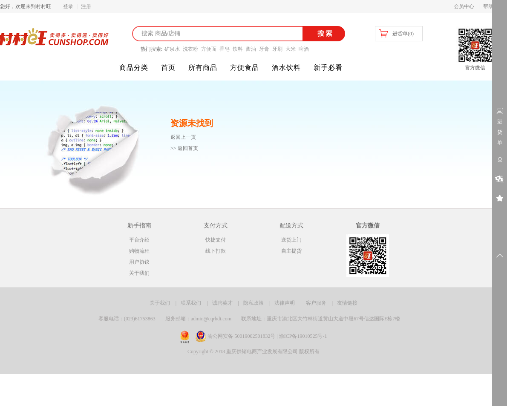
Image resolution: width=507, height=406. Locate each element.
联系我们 (191, 303)
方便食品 (244, 67)
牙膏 (264, 49)
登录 (68, 6)
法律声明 (284, 303)
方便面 (208, 49)
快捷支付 (215, 240)
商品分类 (133, 67)
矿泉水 (172, 49)
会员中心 (464, 6)
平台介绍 (139, 240)
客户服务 (316, 303)
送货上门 (291, 240)
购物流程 (139, 251)
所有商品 (202, 67)
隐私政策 (253, 303)
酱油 (251, 49)
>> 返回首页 (184, 148)
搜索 (324, 33)
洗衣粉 (190, 49)
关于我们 (139, 273)
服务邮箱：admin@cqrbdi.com (198, 319)
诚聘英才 (222, 303)
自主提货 (291, 251)
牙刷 (277, 49)
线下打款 (215, 251)
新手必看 (328, 67)
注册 (86, 6)
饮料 (238, 49)
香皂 (224, 49)
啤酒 (304, 49)
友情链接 (347, 303)
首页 (168, 67)
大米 (290, 49)
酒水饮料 (286, 67)
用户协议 (139, 262)
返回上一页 (183, 137)
